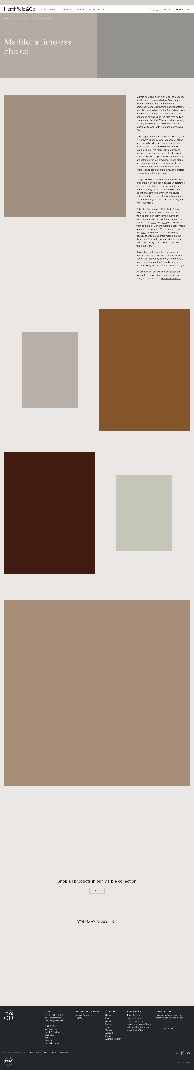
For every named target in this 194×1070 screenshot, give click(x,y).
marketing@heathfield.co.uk (57, 1020)
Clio (150, 239)
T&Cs (38, 1052)
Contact (108, 1030)
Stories (68, 9)
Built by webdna (183, 1062)
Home (6, 18)
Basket (108, 1036)
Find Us (78, 1018)
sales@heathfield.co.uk (55, 1018)
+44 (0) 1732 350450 (54, 1015)
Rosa (139, 239)
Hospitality (97, 9)
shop (152, 275)
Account (109, 1033)
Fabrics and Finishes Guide (139, 1024)
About (54, 9)
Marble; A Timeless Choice (42, 18)
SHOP (97, 891)
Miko (153, 222)
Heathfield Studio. (171, 278)
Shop (42, 9)
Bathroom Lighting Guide (138, 1027)
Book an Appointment (85, 1015)
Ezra (164, 222)
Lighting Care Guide (136, 1030)
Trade (81, 9)
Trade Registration (135, 1015)
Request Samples (134, 1018)
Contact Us (64, 1052)
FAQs (30, 1052)
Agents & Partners (113, 1039)
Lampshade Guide (135, 1021)
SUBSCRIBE (167, 1028)
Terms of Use (50, 1052)
